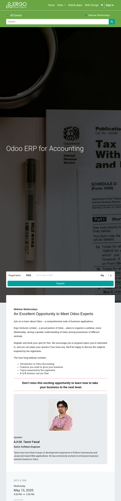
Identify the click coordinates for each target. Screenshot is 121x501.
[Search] (112, 21)
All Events (14, 15)
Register (60, 283)
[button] (102, 5)
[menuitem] (51, 5)
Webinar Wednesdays (97, 15)
